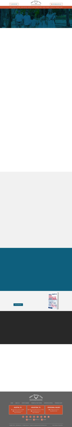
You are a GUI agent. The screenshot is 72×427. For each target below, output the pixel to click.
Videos (44, 7)
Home (11, 7)
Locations (58, 7)
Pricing (37, 7)
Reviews (14, 7)
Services (18, 7)
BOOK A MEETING (24, 7)
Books (40, 7)
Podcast (48, 7)
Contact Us (52, 7)
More (61, 7)
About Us (30, 7)
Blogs (33, 7)
